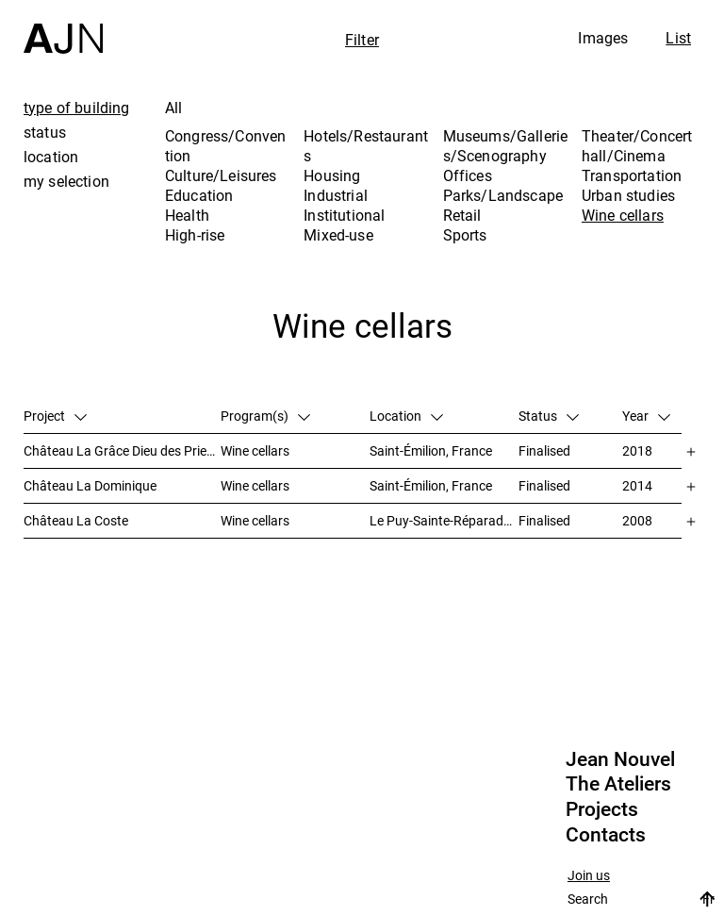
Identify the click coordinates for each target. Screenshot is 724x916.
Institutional (344, 215)
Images (603, 37)
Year (646, 416)
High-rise (194, 235)
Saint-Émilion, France (431, 450)
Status (548, 416)
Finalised (544, 450)
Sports (465, 235)
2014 (637, 485)
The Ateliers (618, 784)
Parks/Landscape (503, 195)
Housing (332, 175)
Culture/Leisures (221, 175)
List (678, 37)
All (173, 107)
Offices (467, 175)
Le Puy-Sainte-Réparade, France (444, 520)
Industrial (336, 195)
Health (187, 215)
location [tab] (51, 156)
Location (406, 416)
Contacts (606, 835)
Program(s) (265, 416)
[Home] (63, 27)
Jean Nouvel (620, 759)
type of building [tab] (77, 107)
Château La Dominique (90, 485)
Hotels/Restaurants (366, 145)
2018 (637, 450)
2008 (637, 520)
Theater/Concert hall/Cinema (637, 145)
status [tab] (45, 132)
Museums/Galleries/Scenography (505, 145)
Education (199, 195)
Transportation (632, 175)
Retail (462, 215)
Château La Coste (76, 520)
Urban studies (628, 195)
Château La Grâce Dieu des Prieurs (122, 450)
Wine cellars (623, 215)
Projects (602, 809)
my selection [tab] (66, 181)
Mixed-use (338, 235)
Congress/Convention (225, 145)
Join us (589, 876)
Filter (362, 39)
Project (55, 416)
